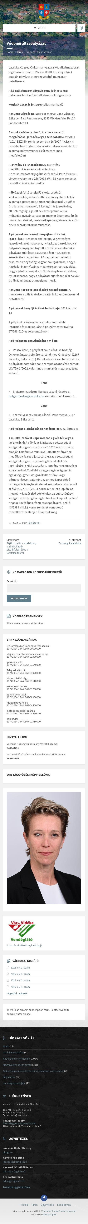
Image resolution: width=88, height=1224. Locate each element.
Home (10, 52)
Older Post (75, 540)
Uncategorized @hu (14, 1083)
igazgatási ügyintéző (15, 1161)
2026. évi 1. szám (20, 967)
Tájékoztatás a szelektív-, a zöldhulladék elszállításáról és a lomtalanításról (21, 548)
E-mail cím (12, 581)
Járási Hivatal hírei (13, 1052)
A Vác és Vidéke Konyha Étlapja (24, 945)
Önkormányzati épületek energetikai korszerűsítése (33, 1071)
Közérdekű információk (16, 1058)
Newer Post (13, 540)
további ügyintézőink (16, 1187)
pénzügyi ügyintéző (14, 1171)
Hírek (20, 52)
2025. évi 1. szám (20, 987)
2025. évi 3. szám (20, 974)
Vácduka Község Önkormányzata (59, 1211)
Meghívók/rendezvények (17, 1065)
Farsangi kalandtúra (70, 543)
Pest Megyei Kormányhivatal (19, 1123)
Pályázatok (34, 522)
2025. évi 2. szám (20, 980)
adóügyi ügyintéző (13, 1181)
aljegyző (8, 1152)
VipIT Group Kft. (49, 1214)
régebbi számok (17, 993)
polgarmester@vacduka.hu (26, 396)
